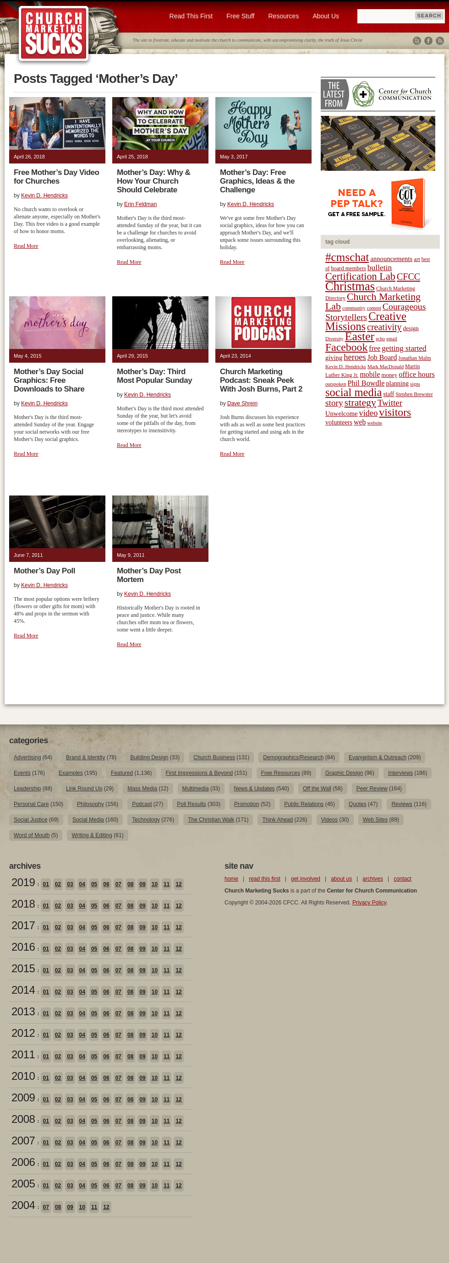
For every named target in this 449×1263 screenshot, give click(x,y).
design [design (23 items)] (411, 328)
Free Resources (280, 773)
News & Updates (254, 788)
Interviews (400, 773)
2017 (23, 925)
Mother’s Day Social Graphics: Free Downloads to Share (49, 380)
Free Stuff (240, 16)
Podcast (142, 804)
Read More (26, 246)
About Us (325, 16)
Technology (146, 820)
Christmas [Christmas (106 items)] (350, 286)
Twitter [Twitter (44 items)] (390, 403)
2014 (23, 990)
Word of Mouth (31, 835)
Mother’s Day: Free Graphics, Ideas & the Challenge (257, 181)
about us (341, 879)
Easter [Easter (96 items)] (360, 336)
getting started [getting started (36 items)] (404, 348)
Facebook (428, 40)
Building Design (149, 757)
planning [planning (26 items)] (397, 383)
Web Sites (375, 820)
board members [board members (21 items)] (348, 268)
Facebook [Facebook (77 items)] (346, 347)
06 (106, 884)
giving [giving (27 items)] (333, 357)
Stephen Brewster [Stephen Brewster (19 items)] (414, 394)
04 (82, 884)
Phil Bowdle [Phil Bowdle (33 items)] (366, 383)
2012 (23, 1033)
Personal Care (31, 804)
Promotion (246, 804)
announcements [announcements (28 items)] (391, 258)
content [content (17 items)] (374, 307)
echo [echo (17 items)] (380, 338)
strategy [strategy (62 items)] (360, 402)
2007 (23, 1140)
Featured (122, 773)
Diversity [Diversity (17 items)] (334, 338)
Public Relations (303, 804)
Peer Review (372, 788)
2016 (23, 947)
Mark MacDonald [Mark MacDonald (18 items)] (385, 366)
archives (372, 879)
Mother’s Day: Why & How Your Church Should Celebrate (153, 181)
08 (130, 884)
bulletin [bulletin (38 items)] (379, 267)
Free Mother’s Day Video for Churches (56, 176)
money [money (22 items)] (389, 375)
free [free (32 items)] (374, 348)
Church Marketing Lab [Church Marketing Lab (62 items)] (373, 301)
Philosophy (90, 804)
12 (178, 884)
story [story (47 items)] (334, 403)
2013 (23, 1011)
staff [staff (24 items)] (388, 394)
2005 (23, 1183)
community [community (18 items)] (353, 307)
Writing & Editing (91, 835)
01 (46, 884)
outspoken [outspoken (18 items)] (335, 384)
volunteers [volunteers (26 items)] (338, 422)
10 (155, 884)
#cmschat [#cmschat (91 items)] (347, 257)
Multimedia (195, 788)
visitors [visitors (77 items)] (395, 412)
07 (118, 884)
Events (22, 773)
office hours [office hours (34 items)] (417, 374)
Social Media (88, 820)
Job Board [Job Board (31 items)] (382, 357)
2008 (23, 1119)
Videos (329, 820)
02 (58, 884)
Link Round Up (84, 788)
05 (94, 884)
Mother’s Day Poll (44, 570)
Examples (71, 773)
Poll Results (191, 804)
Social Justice (30, 820)
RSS (439, 40)
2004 (23, 1205)
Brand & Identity (85, 757)
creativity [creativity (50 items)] (384, 327)
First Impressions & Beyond (199, 773)
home (231, 879)
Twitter (417, 40)
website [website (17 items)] (375, 422)
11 (167, 884)
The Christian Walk (211, 820)
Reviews (401, 804)
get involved (305, 879)
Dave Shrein (242, 403)
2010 (23, 1076)
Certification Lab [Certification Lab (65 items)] (360, 276)
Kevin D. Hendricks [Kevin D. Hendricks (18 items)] (345, 366)
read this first (264, 879)
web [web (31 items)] (360, 422)
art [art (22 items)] (417, 259)
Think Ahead (277, 820)
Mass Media (142, 788)
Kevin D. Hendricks (44, 195)
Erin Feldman (140, 204)
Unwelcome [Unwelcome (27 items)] (341, 413)
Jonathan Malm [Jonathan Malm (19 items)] (415, 358)
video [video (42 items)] (368, 413)
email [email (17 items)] (391, 338)
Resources (283, 16)
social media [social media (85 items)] (353, 392)
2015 (23, 968)
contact (402, 879)
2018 (23, 904)
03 (70, 884)
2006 (23, 1162)
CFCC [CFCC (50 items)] (408, 277)
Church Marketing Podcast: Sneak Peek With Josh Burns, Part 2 (261, 380)
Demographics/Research (293, 757)
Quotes (358, 804)
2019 (23, 882)
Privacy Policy (369, 902)
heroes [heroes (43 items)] (355, 357)
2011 (23, 1054)
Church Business (214, 757)
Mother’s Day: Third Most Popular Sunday (154, 376)
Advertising (27, 757)
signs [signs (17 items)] (415, 384)
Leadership (27, 788)
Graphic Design (344, 773)
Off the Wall (317, 788)
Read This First (191, 16)
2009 (23, 1097)
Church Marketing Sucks (54, 34)
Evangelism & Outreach (377, 757)
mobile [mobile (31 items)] (370, 374)
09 (142, 884)
